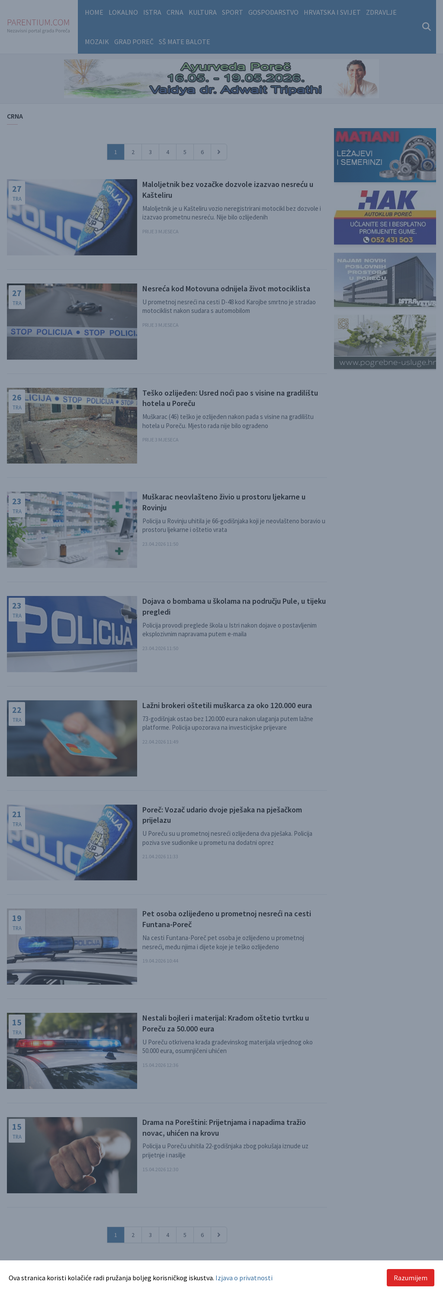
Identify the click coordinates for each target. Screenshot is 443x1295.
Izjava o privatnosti (244, 1277)
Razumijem (410, 1277)
